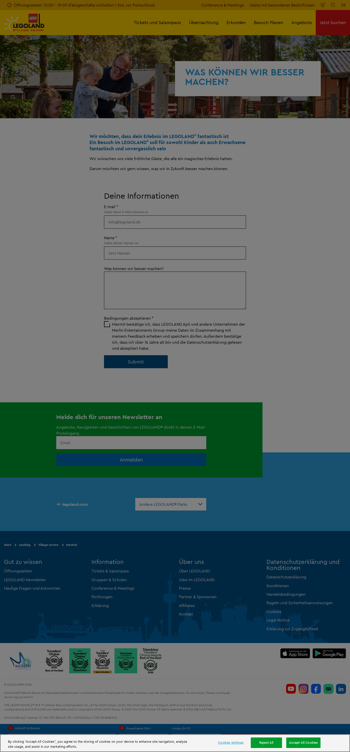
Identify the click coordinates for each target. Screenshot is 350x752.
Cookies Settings (231, 742)
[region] (175, 743)
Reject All (266, 742)
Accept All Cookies (303, 742)
